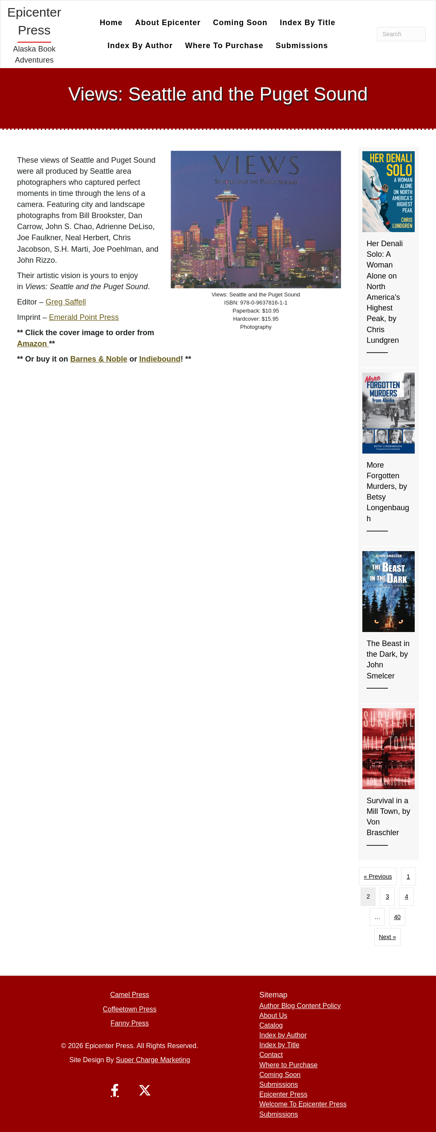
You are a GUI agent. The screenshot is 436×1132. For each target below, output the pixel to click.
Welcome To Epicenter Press (303, 1104)
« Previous (378, 876)
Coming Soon (240, 22)
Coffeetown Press (130, 1009)
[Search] (401, 34)
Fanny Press (130, 1023)
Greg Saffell (66, 302)
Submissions (302, 45)
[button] (115, 1090)
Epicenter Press (283, 1094)
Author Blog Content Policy (300, 1005)
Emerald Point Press (84, 317)
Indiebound (160, 359)
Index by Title (308, 22)
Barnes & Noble (98, 359)
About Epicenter (168, 22)
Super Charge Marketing (153, 1059)
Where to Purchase (224, 45)
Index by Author (139, 45)
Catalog (271, 1025)
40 (397, 917)
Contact (271, 1054)
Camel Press (129, 994)
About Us (273, 1015)
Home (111, 22)
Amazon (33, 343)
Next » (387, 937)
